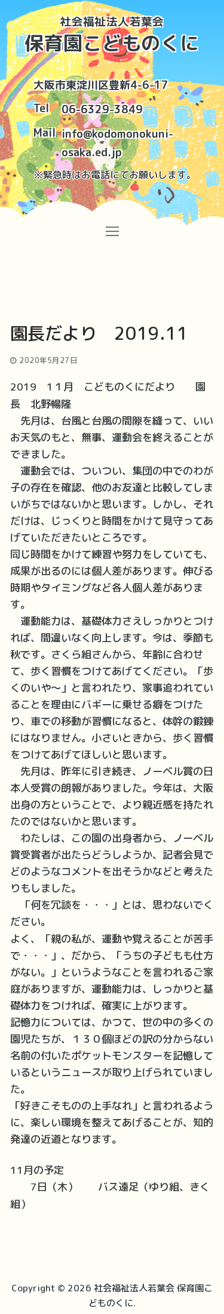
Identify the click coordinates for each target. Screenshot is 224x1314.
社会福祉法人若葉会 (112, 22)
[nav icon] (112, 231)
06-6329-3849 (102, 109)
